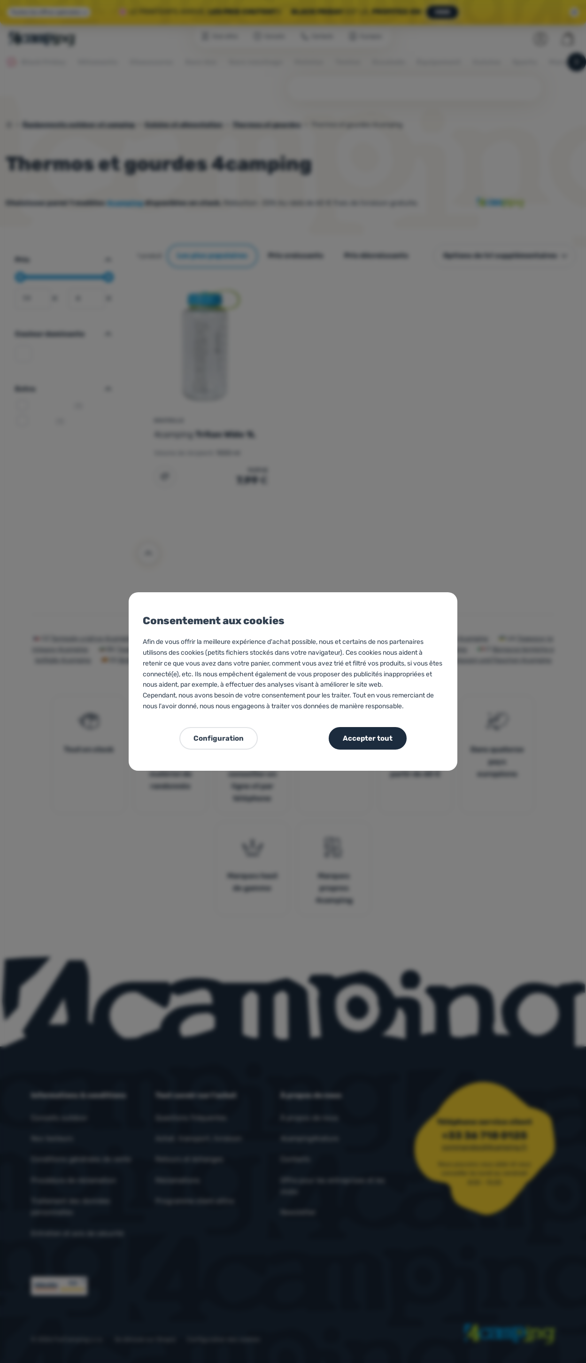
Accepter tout (368, 738)
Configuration (218, 738)
